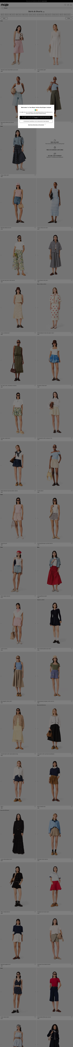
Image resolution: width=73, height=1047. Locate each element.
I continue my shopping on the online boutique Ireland (36, 121)
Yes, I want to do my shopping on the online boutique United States (36, 117)
